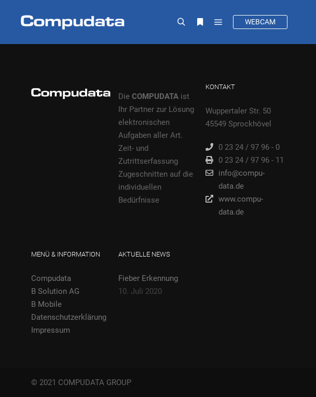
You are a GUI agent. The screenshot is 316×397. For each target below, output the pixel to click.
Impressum (50, 330)
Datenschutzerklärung (68, 317)
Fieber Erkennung (148, 278)
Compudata (51, 278)
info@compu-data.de (235, 179)
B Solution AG (55, 291)
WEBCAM (260, 22)
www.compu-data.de (234, 205)
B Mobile (46, 304)
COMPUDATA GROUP (94, 382)
